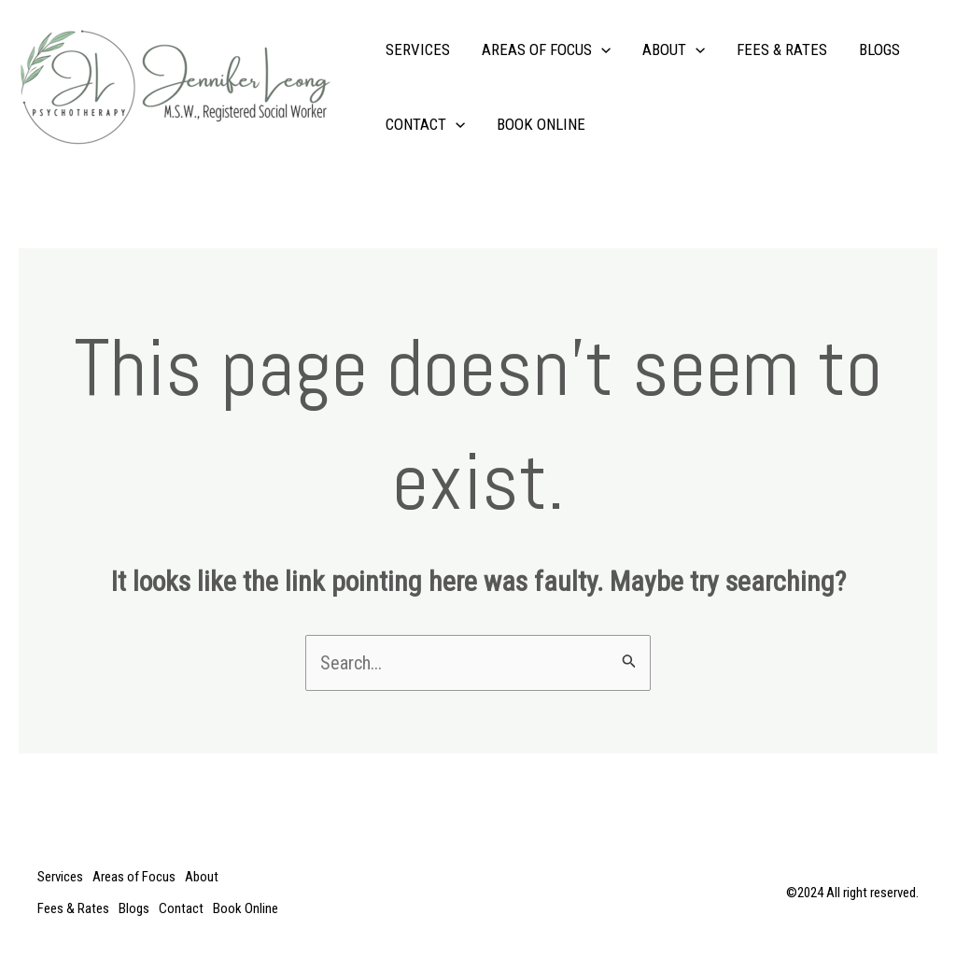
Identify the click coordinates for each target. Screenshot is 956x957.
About (673, 49)
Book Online (541, 124)
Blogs (879, 49)
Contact (425, 124)
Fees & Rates (782, 49)
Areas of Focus (546, 49)
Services (418, 49)
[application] (601, 49)
